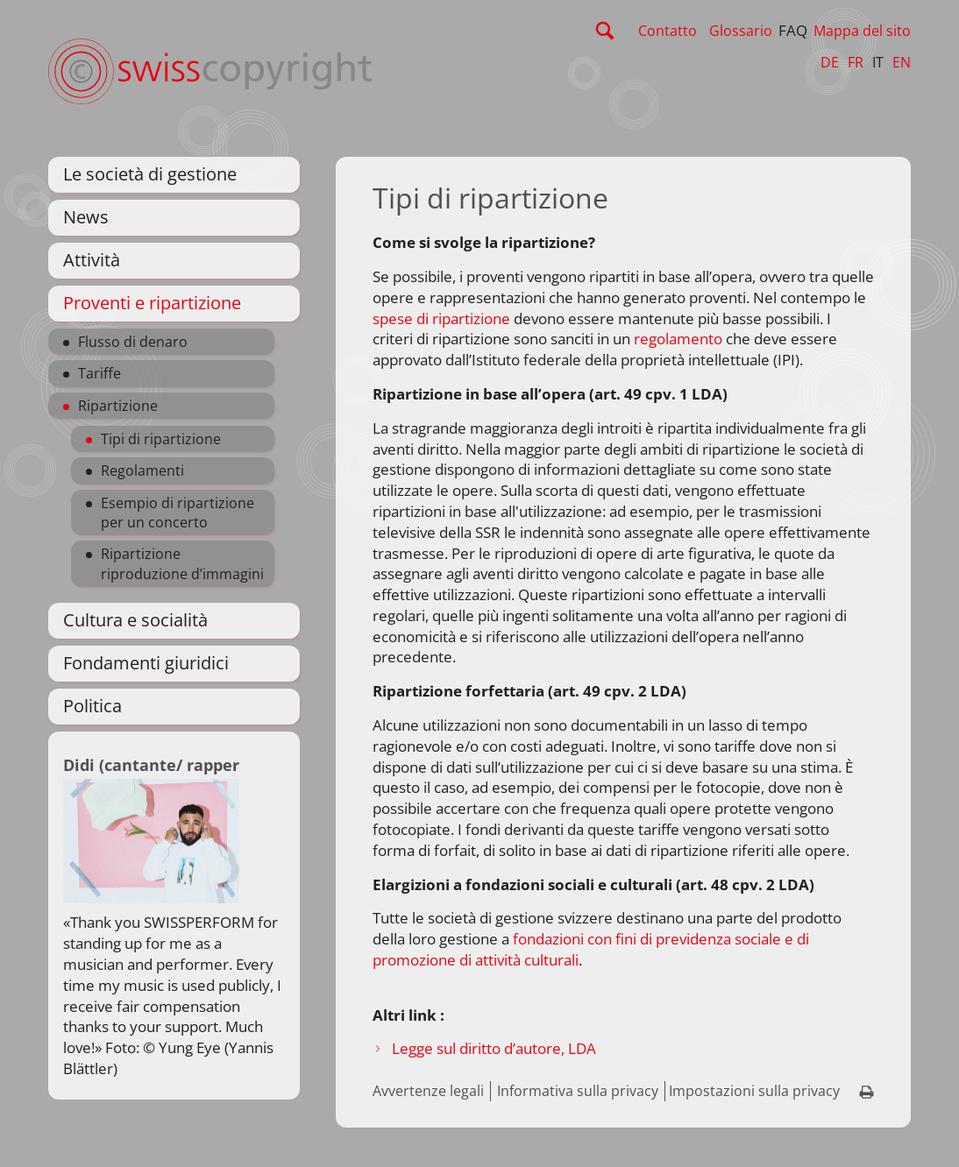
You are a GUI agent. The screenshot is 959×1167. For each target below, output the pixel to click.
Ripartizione (118, 405)
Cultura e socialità (135, 620)
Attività (91, 260)
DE (829, 62)
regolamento (678, 339)
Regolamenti (142, 470)
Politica (92, 706)
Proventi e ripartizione (152, 303)
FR (855, 62)
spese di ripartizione (441, 318)
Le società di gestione (150, 174)
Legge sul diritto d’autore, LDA (494, 1048)
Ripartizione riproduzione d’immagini (182, 563)
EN (901, 62)
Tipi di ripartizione (161, 439)
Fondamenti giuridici (146, 663)
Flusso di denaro (133, 341)
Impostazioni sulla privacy (754, 1090)
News (86, 217)
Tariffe (99, 373)
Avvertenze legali (428, 1090)
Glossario (740, 30)
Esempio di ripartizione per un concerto (177, 512)
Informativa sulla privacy (577, 1090)
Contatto (667, 30)
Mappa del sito (862, 30)
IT (878, 62)
